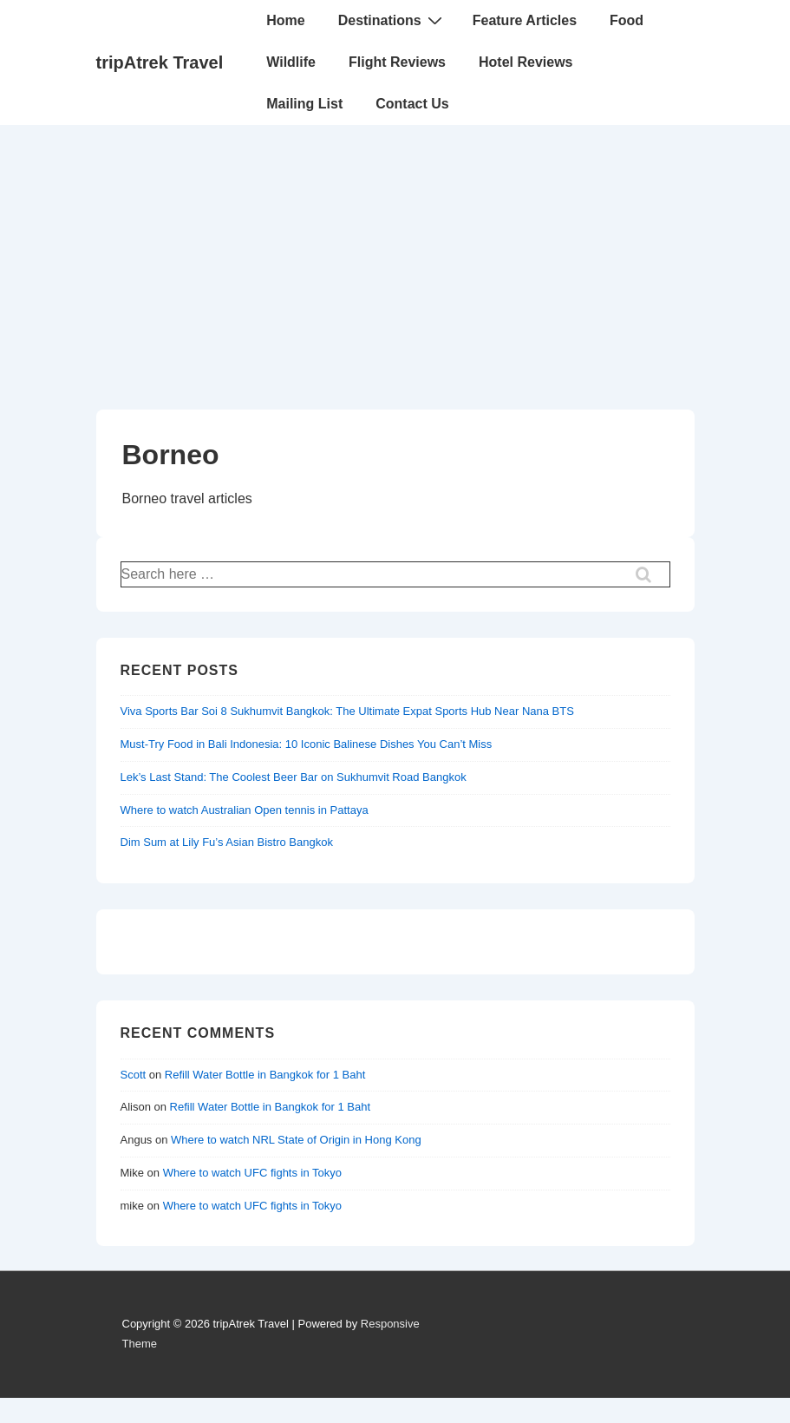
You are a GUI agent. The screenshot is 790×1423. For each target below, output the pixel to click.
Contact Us (411, 103)
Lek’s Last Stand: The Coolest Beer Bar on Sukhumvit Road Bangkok (294, 777)
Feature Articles (525, 20)
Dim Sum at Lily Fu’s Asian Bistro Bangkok (227, 842)
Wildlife (291, 62)
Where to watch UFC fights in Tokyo (252, 1172)
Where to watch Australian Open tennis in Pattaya (245, 809)
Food (626, 20)
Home (285, 20)
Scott (134, 1074)
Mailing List (304, 103)
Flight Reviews (397, 62)
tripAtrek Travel (160, 62)
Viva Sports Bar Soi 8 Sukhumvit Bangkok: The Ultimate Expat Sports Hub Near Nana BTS (347, 711)
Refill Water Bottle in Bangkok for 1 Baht (265, 1074)
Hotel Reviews (525, 62)
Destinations (392, 20)
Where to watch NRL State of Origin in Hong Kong (296, 1139)
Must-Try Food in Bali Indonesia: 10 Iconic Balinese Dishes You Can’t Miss (307, 744)
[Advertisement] (395, 255)
